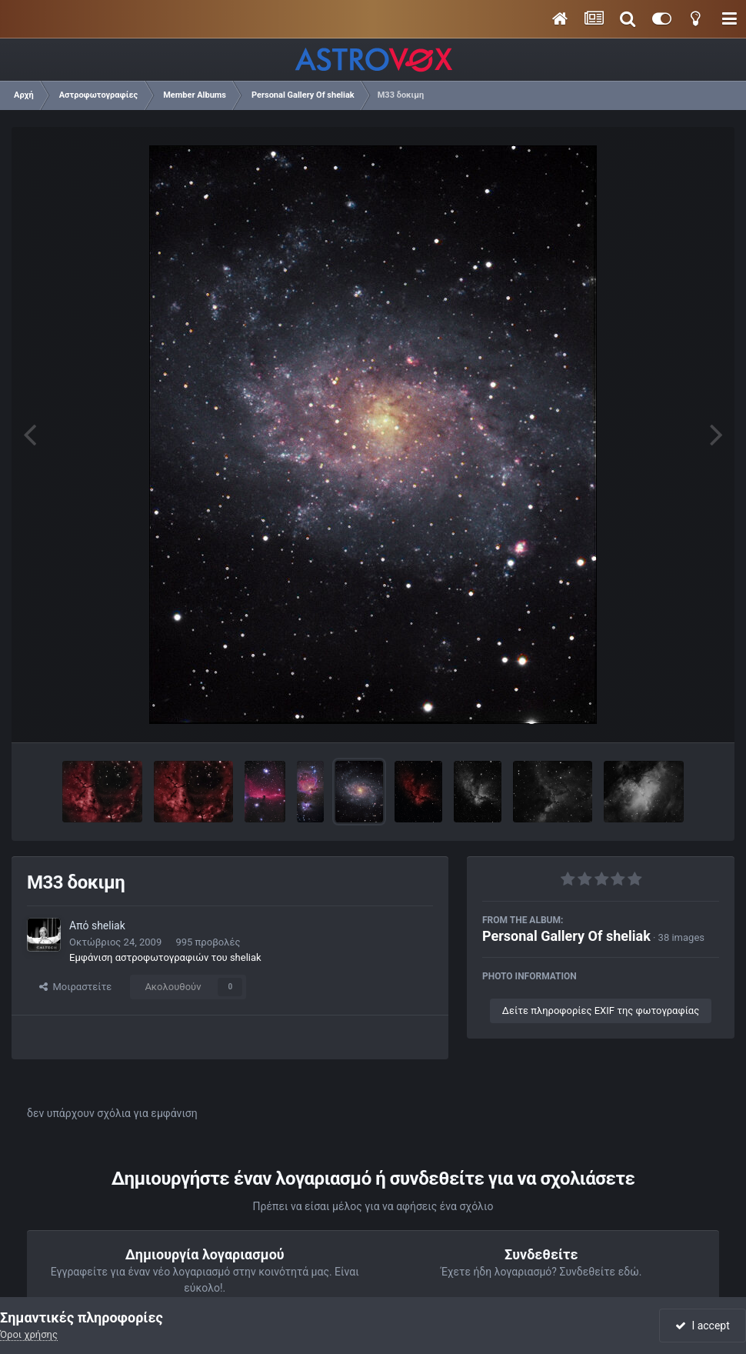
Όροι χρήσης (29, 1334)
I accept (702, 1325)
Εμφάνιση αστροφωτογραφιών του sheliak (165, 957)
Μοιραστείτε (75, 986)
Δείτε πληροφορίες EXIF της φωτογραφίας (600, 1010)
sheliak (108, 925)
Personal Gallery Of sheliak (566, 936)
